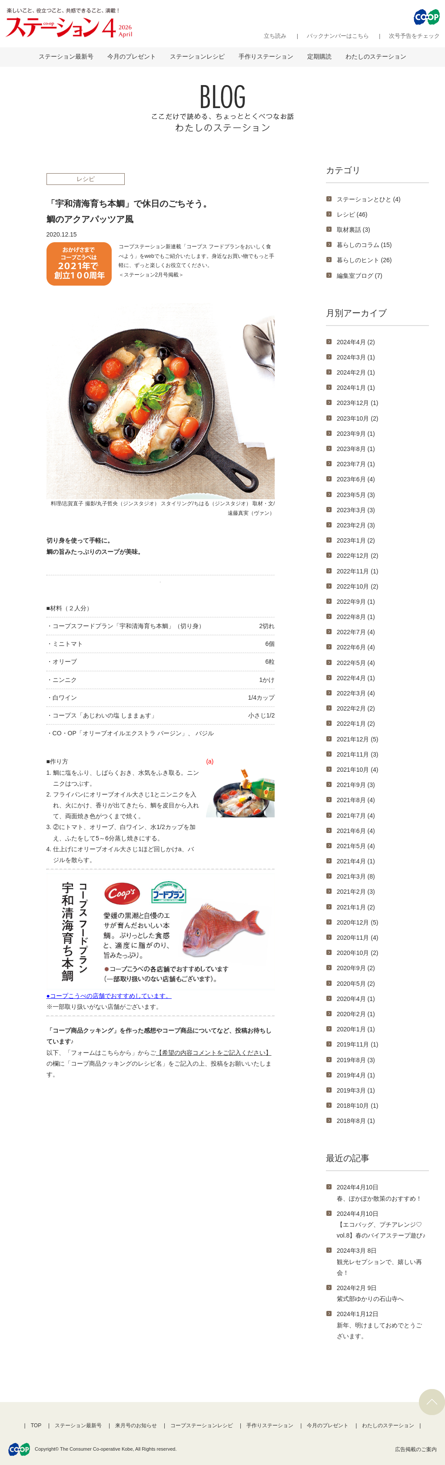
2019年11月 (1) (358, 1044)
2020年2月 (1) (356, 1014)
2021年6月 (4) (356, 830)
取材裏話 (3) (353, 229)
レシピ (85, 178)
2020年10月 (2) (358, 952)
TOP (36, 1425)
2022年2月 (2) (356, 708)
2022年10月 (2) (358, 586)
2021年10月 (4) (358, 769)
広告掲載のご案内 (416, 1449)
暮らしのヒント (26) (364, 260)
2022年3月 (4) (356, 693)
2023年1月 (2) (356, 540)
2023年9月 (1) (356, 433)
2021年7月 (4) (356, 815)
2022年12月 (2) (358, 555)
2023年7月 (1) (356, 464)
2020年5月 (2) (356, 983)
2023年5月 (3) (356, 494)
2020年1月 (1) (356, 1029)
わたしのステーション (375, 56)
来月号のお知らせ (136, 1425)
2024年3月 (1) (356, 357)
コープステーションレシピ (201, 1425)
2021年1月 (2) (356, 907)
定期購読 (319, 56)
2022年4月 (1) (356, 678)
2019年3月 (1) (356, 1090)
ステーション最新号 (66, 56)
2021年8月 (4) (356, 800)
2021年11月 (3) (358, 754)
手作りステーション (266, 56)
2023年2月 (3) (356, 525)
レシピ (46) (352, 214)
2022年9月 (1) (356, 601)
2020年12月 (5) (358, 922)
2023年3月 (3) (356, 510)
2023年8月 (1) (356, 448)
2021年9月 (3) (356, 784)
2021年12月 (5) (358, 739)
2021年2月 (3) (356, 891)
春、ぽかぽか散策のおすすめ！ (379, 1198)
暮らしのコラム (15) (364, 244)
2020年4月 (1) (356, 998)
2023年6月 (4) (356, 479)
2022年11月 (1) (358, 571)
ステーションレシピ (197, 56)
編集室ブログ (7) (359, 275)
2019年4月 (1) (356, 1075)
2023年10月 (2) (358, 418)
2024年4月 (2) (356, 342)
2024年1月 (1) (356, 387)
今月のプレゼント (131, 56)
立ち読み (275, 36)
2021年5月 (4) (356, 846)
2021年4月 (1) (356, 861)
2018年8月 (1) (356, 1120)
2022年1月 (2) (356, 723)
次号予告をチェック (414, 36)
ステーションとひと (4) (369, 199)
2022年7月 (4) (356, 632)
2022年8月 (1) (356, 616)
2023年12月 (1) (358, 402)
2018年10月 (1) (358, 1105)
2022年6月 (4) (356, 647)
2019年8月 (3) (356, 1060)
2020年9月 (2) (356, 968)
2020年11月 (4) (358, 937)
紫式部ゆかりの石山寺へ (370, 1298)
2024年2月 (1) (356, 372)
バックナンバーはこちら (338, 36)
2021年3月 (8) (356, 876)
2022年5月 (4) (356, 662)
